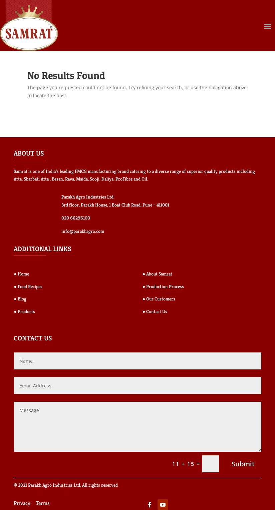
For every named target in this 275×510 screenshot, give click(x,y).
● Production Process (163, 286)
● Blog (20, 299)
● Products (24, 311)
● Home (21, 274)
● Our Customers (159, 299)
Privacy (22, 503)
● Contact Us (155, 311)
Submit (243, 463)
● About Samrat (157, 274)
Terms (43, 503)
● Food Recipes (28, 286)
